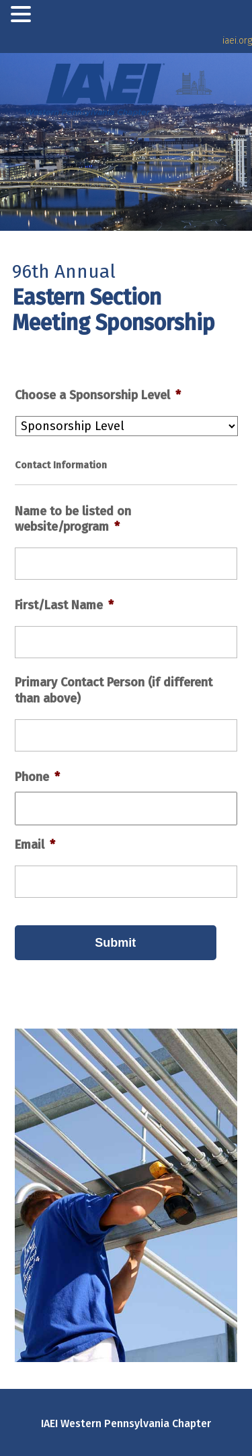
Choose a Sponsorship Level (98, 395)
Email (35, 844)
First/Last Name (64, 605)
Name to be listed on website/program (73, 519)
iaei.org (237, 40)
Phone (37, 777)
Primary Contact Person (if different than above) (113, 690)
